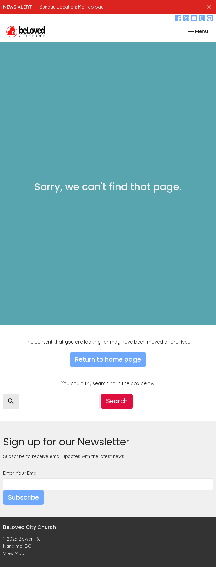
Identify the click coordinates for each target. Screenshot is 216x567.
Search (117, 401)
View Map (13, 553)
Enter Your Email (20, 473)
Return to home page (108, 359)
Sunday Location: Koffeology (72, 7)
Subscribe (23, 497)
